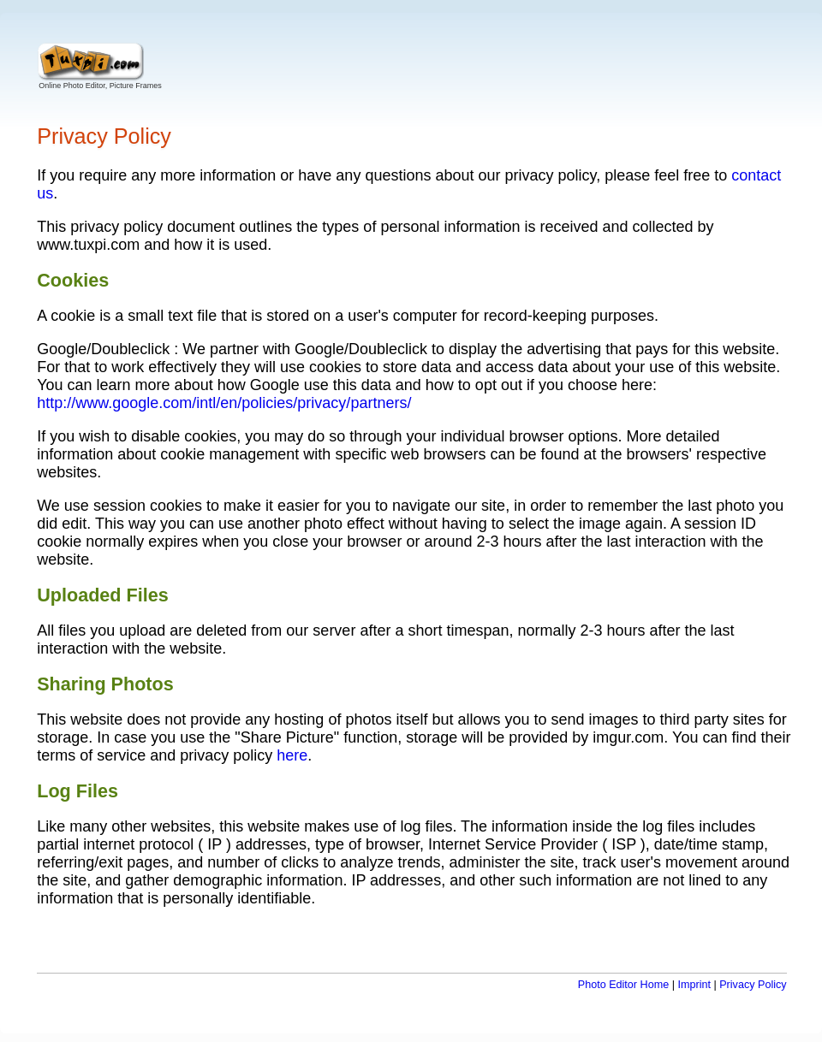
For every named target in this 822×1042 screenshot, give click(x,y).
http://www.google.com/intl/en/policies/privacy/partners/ (224, 402)
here (292, 755)
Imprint (694, 985)
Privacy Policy (752, 985)
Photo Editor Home (623, 985)
